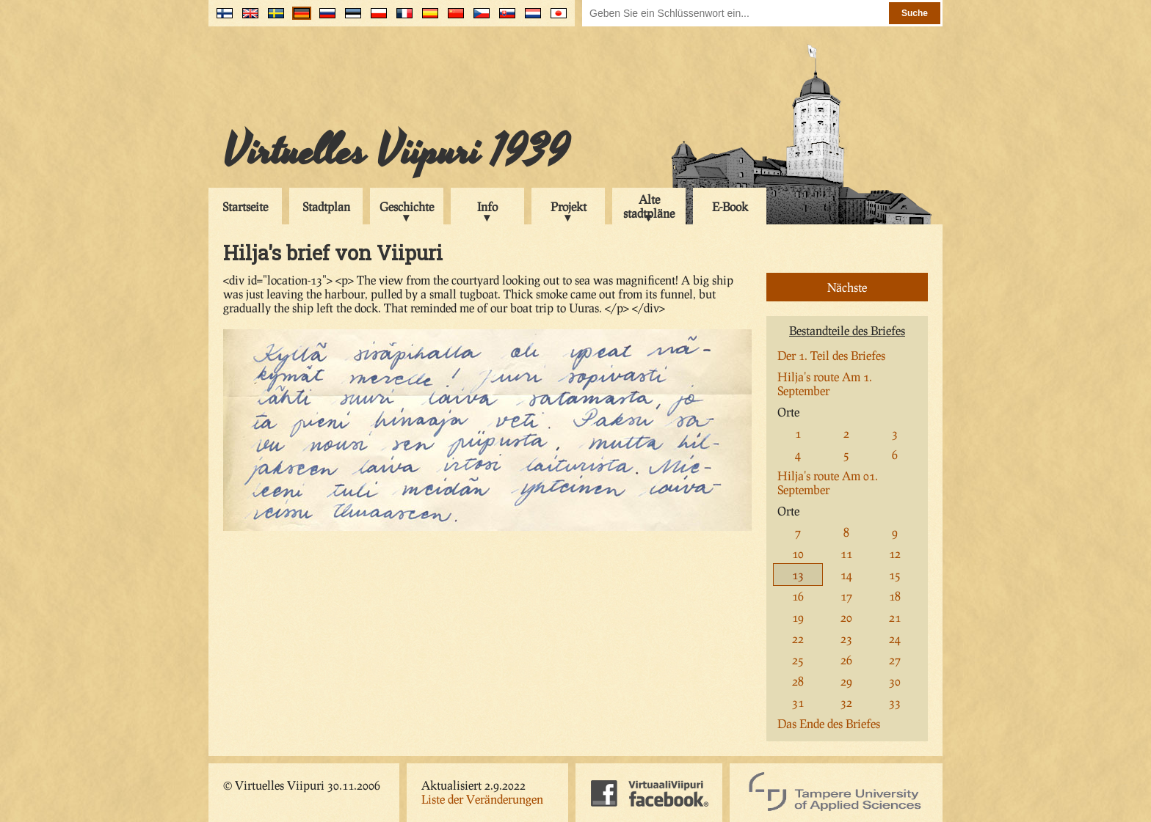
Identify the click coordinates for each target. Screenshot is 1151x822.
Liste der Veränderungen (482, 799)
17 (846, 596)
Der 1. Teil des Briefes (831, 355)
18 (895, 596)
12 (895, 553)
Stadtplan (326, 206)
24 (895, 638)
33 (895, 702)
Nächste (847, 287)
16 (798, 596)
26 (846, 660)
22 (798, 638)
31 (798, 702)
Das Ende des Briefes (828, 723)
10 (798, 553)
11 (846, 553)
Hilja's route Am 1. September (824, 383)
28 (798, 681)
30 (895, 681)
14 (846, 574)
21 (895, 617)
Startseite (245, 206)
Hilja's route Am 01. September (827, 482)
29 (846, 681)
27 (895, 660)
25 (798, 660)
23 (846, 638)
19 (798, 617)
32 (846, 702)
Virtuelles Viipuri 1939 (396, 152)
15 (895, 574)
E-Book (730, 206)
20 (846, 617)
